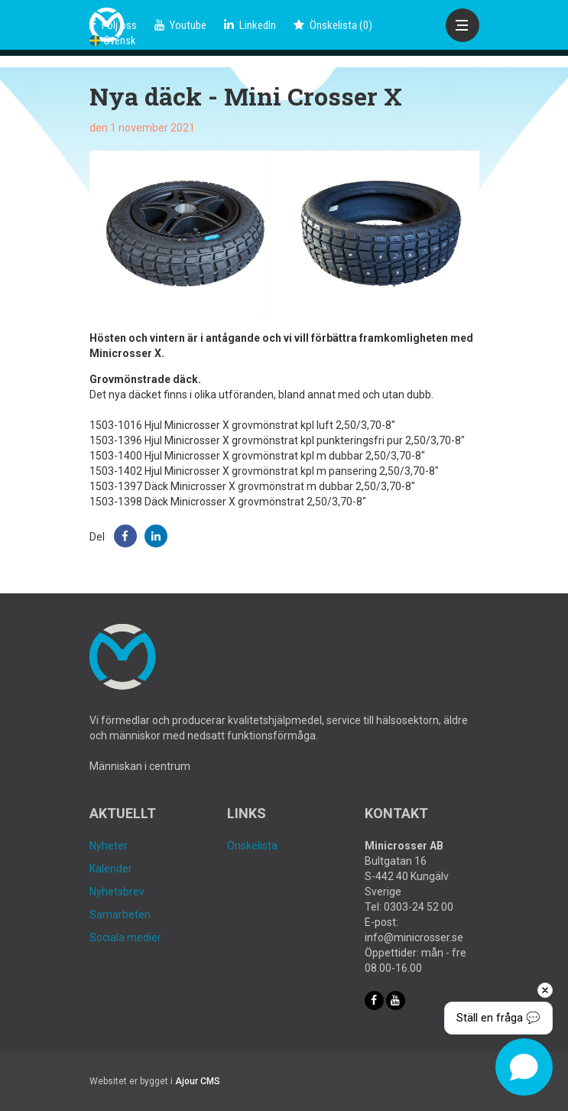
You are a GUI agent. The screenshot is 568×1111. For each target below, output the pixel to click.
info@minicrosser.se (414, 937)
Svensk (112, 40)
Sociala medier (125, 937)
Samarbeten (120, 914)
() (333, 25)
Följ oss (113, 25)
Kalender (110, 868)
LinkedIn (250, 25)
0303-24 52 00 (418, 907)
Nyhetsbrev (116, 891)
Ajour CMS (197, 1081)
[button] (125, 536)
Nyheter (108, 846)
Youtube (180, 25)
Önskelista (252, 846)
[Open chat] (524, 1067)
